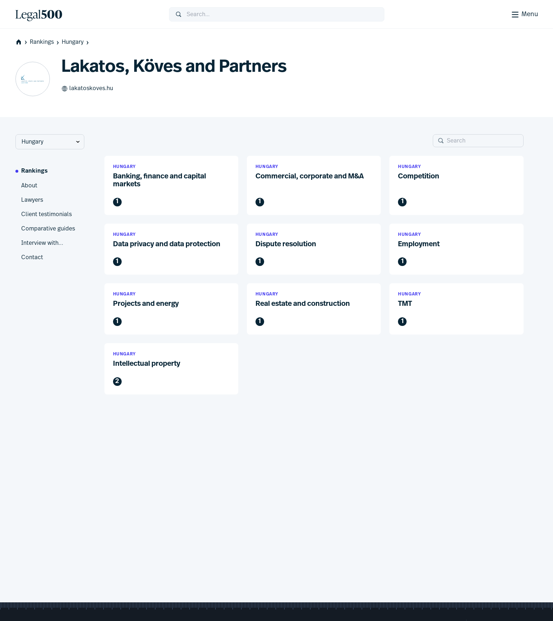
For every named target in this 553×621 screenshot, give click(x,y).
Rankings (45, 42)
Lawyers (32, 200)
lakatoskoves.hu (87, 88)
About (29, 185)
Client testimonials (46, 214)
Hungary (76, 42)
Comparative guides (48, 229)
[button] (171, 185)
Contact (32, 257)
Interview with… (42, 243)
